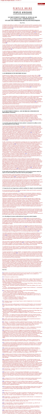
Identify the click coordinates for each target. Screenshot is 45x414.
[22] (25, 196)
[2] (35, 32)
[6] (11, 49)
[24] (26, 226)
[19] (17, 168)
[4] (6, 42)
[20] (15, 176)
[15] (7, 139)
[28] (17, 252)
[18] (31, 167)
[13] (23, 127)
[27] (23, 242)
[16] (15, 144)
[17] (26, 153)
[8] (20, 66)
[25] (38, 230)
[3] (19, 35)
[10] (30, 86)
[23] (25, 218)
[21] (19, 191)
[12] (31, 120)
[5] (40, 47)
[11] (35, 101)
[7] (30, 57)
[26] (6, 235)
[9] (39, 75)
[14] (31, 132)
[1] (12, 28)
